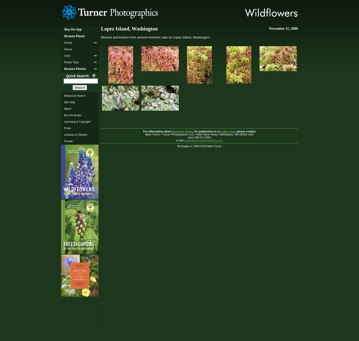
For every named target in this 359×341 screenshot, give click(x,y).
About (67, 108)
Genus (68, 49)
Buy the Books (73, 115)
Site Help (69, 102)
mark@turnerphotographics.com (203, 140)
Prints (67, 128)
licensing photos (183, 131)
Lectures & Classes (76, 134)
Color (67, 55)
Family (68, 42)
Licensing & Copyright (77, 121)
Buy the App (73, 29)
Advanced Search (75, 95)
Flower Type (71, 62)
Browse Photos (75, 69)
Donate (68, 141)
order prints (228, 131)
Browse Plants (74, 36)
